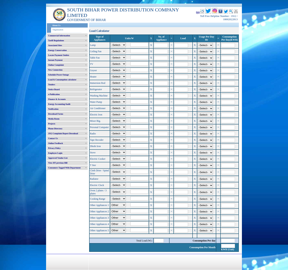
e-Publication (54, 94)
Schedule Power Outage (58, 75)
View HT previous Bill (58, 163)
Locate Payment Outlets (58, 55)
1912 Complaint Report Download (63, 133)
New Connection (55, 70)
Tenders (51, 84)
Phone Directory (55, 128)
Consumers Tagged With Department (64, 168)
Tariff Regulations (56, 40)
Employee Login (55, 153)
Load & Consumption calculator (62, 80)
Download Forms (55, 114)
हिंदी (198, 12)
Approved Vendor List (58, 158)
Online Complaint (56, 65)
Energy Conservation (57, 50)
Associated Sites (55, 45)
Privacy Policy (54, 148)
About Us (56, 25)
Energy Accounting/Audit (59, 104)
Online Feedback (55, 143)
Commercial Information (59, 35)
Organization (58, 30)
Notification (53, 109)
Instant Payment (55, 60)
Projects (51, 124)
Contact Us (53, 138)
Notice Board (54, 89)
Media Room (53, 119)
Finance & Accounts (57, 99)
